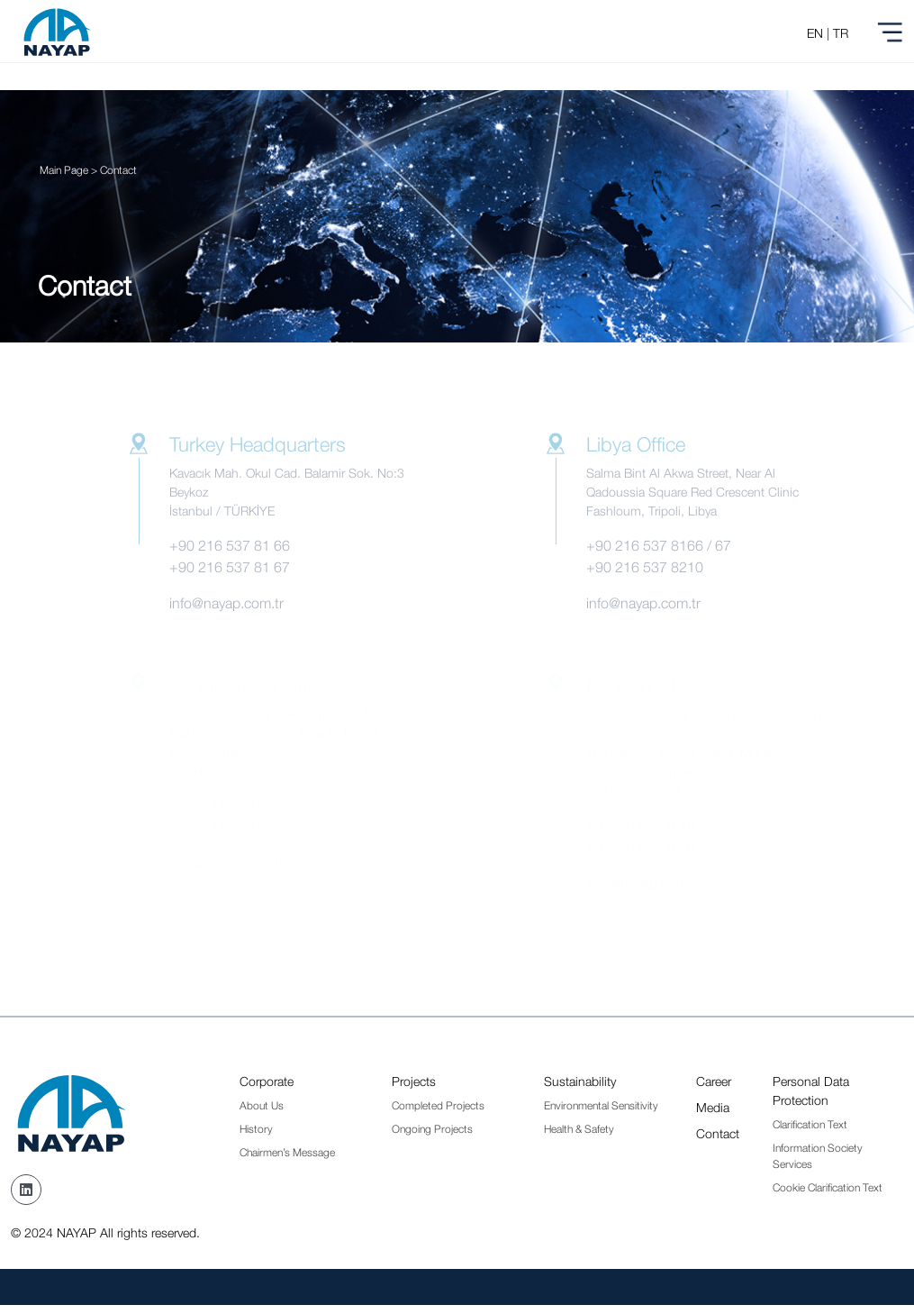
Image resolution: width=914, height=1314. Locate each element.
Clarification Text (810, 1124)
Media (712, 1107)
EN (815, 33)
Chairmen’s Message (287, 1152)
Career (713, 1081)
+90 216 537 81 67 (229, 567)
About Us (262, 1105)
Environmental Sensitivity (601, 1105)
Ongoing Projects (432, 1129)
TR (840, 33)
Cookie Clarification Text (827, 1187)
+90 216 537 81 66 (229, 545)
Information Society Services (818, 1156)
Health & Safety (579, 1129)
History (256, 1129)
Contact (717, 1133)
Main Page (64, 170)
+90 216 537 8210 (644, 567)
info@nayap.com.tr (226, 603)
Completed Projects (438, 1105)
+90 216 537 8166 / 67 (658, 545)
